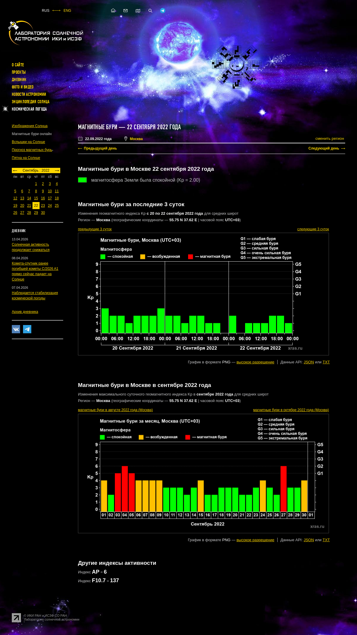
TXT (326, 362)
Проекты (19, 72)
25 (57, 206)
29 (36, 213)
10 (50, 191)
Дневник (19, 79)
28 (29, 213)
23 (43, 206)
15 (36, 198)
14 (29, 198)
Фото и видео (23, 87)
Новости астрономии (29, 94)
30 (43, 213)
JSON (309, 362)
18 (57, 198)
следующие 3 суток (313, 229)
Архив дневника (25, 312)
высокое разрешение (255, 362)
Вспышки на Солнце (28, 142)
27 (22, 213)
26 (15, 213)
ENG (67, 11)
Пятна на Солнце (26, 158)
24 (50, 206)
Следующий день (323, 148)
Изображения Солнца (30, 126)
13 (22, 198)
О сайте (18, 65)
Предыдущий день (100, 148)
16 (43, 198)
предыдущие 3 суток (95, 229)
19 (15, 206)
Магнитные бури (98, 127)
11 (57, 191)
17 (50, 198)
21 (29, 206)
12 (15, 198)
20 (22, 206)
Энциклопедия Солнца (31, 101)
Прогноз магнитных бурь (32, 150)
